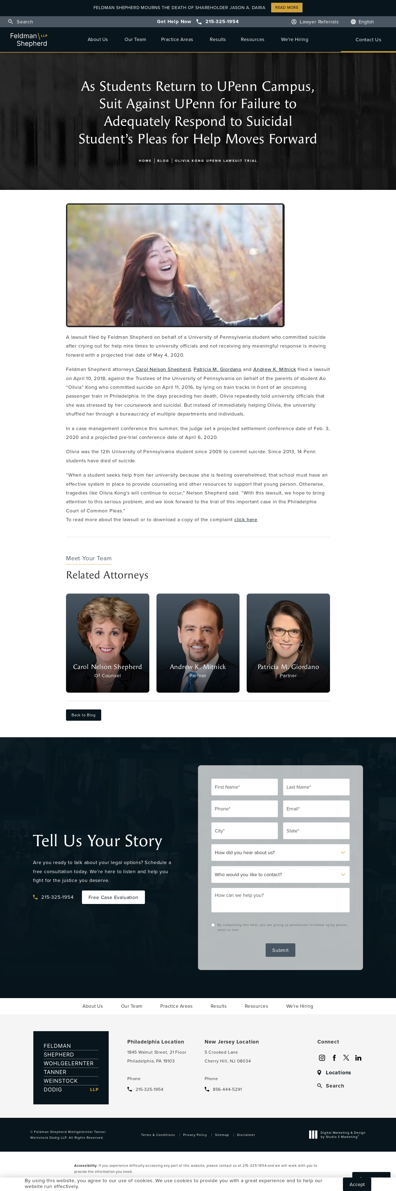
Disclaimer (246, 1134)
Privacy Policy (195, 1134)
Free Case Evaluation (113, 897)
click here (245, 519)
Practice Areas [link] (177, 39)
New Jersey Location (232, 1041)
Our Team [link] (135, 39)
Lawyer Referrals (319, 21)
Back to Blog (84, 715)
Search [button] (25, 21)
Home (145, 160)
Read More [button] (286, 7)
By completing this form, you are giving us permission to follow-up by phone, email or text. (283, 927)
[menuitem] (98, 39)
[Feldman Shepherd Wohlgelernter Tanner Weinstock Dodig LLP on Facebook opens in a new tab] (334, 1057)
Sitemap (222, 1134)
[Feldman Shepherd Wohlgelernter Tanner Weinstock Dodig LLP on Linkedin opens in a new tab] (358, 1057)
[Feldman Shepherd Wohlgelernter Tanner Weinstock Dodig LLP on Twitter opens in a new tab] (346, 1057)
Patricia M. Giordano (217, 369)
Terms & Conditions (158, 1134)
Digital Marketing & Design (339, 1135)
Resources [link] (253, 39)
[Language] (369, 21)
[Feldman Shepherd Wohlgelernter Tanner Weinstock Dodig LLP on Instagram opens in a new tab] (322, 1057)
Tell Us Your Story (97, 840)
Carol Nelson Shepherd (162, 369)
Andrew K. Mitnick (274, 369)
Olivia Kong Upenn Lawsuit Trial (216, 160)
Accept (357, 1184)
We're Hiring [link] (294, 39)
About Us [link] (98, 39)
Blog (163, 160)
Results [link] (218, 39)
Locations (338, 1072)
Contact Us (368, 39)
